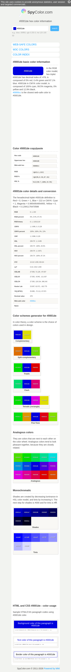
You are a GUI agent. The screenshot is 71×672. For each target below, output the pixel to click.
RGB (16, 171)
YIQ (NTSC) (18, 291)
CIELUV (17, 277)
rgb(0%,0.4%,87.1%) (44, 177)
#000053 (52, 512)
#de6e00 (18, 351)
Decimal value (19, 296)
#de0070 (35, 384)
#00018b (35, 512)
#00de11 (18, 416)
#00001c (26, 521)
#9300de (52, 466)
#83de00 (52, 416)
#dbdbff (26, 546)
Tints (35, 552)
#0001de (44, 156)
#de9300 (26, 416)
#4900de (44, 466)
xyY (15, 267)
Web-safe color (19, 301)
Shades (35, 527)
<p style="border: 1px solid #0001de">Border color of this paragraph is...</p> (35, 659)
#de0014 (44, 416)
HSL (15, 241)
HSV (16, 251)
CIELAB (17, 272)
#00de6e (18, 384)
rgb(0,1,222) (44, 172)
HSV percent (18, 256)
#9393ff (53, 537)
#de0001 (35, 367)
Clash (26, 390)
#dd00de (35, 400)
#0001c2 (18, 512)
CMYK (16, 226)
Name (16, 306)
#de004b (35, 474)
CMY (16, 236)
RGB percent (19, 217)
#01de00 (18, 367)
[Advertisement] (35, 122)
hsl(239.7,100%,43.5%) (44, 182)
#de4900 (52, 474)
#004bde (26, 466)
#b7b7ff (18, 546)
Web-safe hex (19, 165)
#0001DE (44, 161)
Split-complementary (27, 357)
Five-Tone (35, 423)
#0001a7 (26, 512)
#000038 (18, 521)
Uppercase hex (19, 160)
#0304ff (18, 537)
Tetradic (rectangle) (31, 407)
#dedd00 (26, 334)
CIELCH (17, 281)
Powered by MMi (52, 668)
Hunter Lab (18, 286)
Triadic (27, 374)
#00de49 (35, 457)
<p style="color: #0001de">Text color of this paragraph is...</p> (35, 644)
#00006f (44, 512)
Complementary (22, 341)
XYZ (15, 262)
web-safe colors (25, 44)
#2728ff (26, 537)
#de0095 (26, 474)
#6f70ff (44, 537)
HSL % (16, 181)
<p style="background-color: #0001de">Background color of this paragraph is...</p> (35, 630)
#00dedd (52, 457)
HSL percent (18, 246)
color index (21, 54)
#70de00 (35, 351)
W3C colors (21, 49)
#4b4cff (35, 537)
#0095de (18, 466)
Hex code (17, 155)
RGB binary (18, 222)
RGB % (17, 176)
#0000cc (17, 92)
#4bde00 (18, 457)
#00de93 (44, 457)
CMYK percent (19, 231)
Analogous (35, 481)
